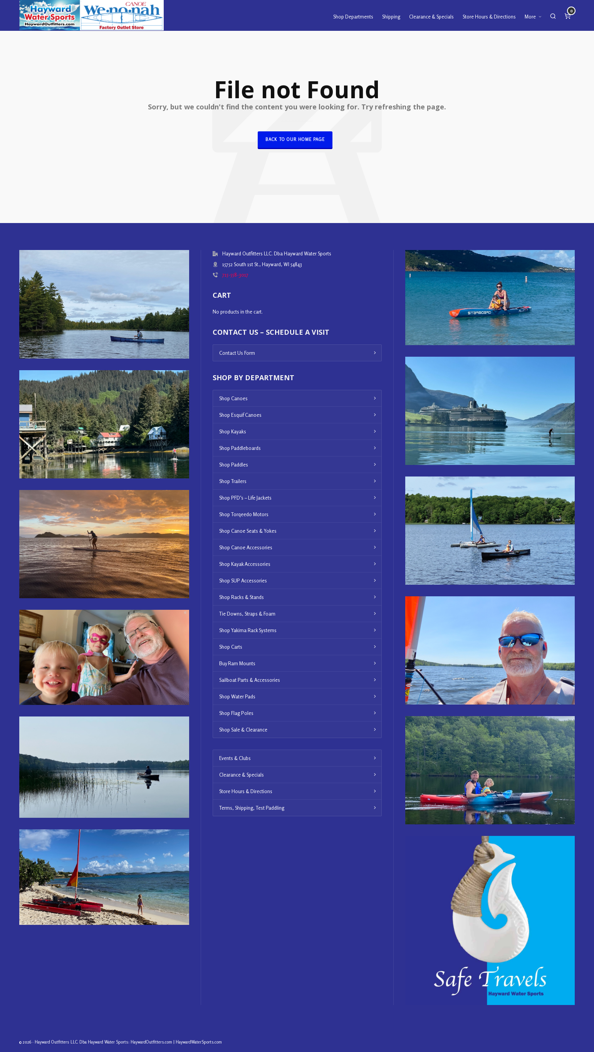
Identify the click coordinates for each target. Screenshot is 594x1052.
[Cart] (567, 15)
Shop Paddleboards (240, 448)
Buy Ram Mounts (237, 663)
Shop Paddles (233, 464)
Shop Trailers (233, 481)
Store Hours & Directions (245, 791)
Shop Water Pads (237, 696)
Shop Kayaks (232, 431)
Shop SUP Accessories (243, 580)
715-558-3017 (235, 275)
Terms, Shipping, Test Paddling (251, 808)
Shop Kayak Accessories (244, 564)
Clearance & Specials (241, 775)
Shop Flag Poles (236, 713)
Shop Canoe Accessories (245, 547)
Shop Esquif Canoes (240, 415)
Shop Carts (230, 647)
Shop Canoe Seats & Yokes (248, 531)
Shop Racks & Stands (241, 597)
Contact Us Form (237, 353)
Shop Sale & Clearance (243, 730)
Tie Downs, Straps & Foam (247, 614)
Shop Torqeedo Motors (243, 514)
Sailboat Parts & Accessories (249, 680)
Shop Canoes (233, 398)
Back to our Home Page (295, 139)
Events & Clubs (235, 758)
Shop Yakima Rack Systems (248, 630)
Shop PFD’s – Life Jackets (245, 498)
